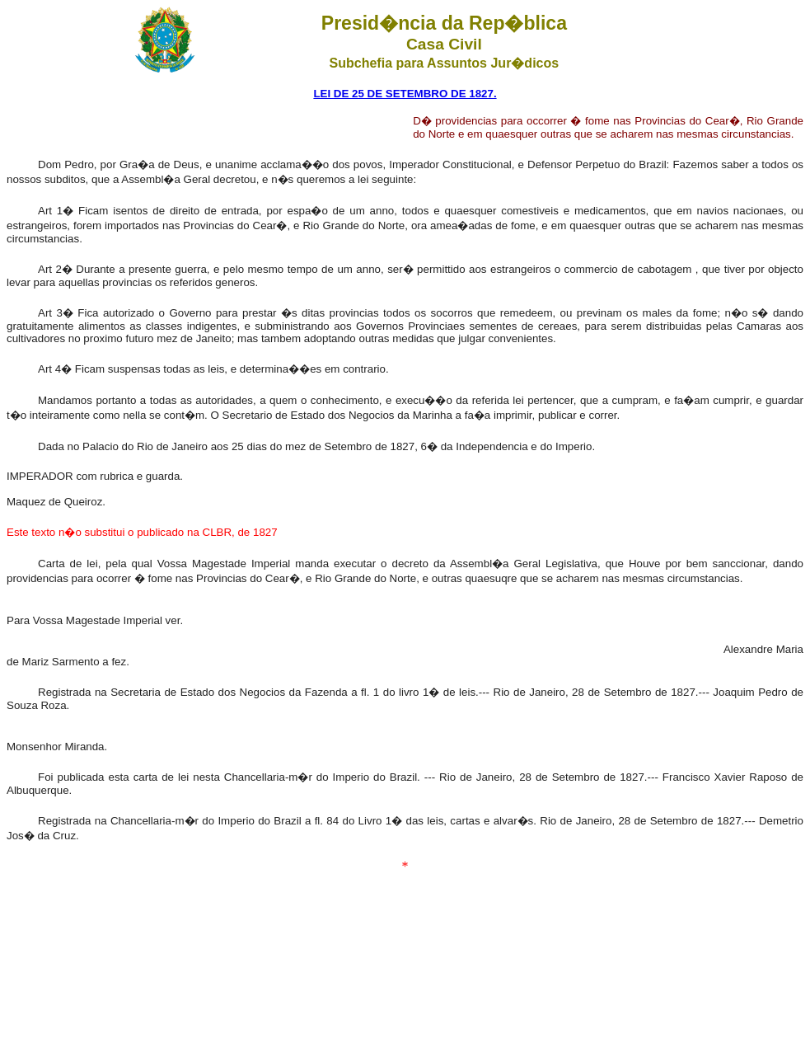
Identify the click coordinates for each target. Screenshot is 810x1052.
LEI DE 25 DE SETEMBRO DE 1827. (404, 93)
